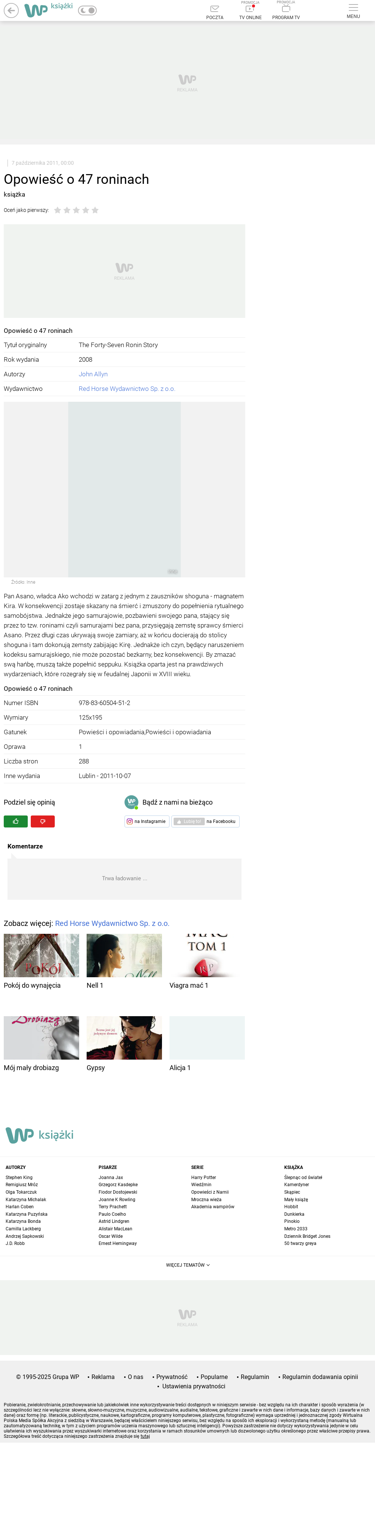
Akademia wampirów (212, 1206)
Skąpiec (292, 1192)
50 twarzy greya (300, 1243)
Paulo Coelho (112, 1214)
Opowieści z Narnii (210, 1192)
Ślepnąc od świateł (303, 1177)
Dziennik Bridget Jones (307, 1236)
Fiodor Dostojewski (118, 1192)
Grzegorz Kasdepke (118, 1184)
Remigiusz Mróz (22, 1184)
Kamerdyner (296, 1184)
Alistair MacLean (115, 1228)
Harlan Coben (20, 1206)
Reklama (103, 1376)
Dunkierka (294, 1214)
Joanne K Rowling (117, 1199)
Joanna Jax (111, 1177)
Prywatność (172, 1376)
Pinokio (292, 1221)
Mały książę (296, 1199)
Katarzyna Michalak (26, 1199)
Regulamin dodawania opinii (320, 1376)
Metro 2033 (296, 1228)
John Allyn (93, 374)
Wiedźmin (201, 1184)
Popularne (214, 1376)
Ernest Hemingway (118, 1243)
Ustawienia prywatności (193, 1386)
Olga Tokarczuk (21, 1192)
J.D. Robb (15, 1243)
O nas (135, 1376)
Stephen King (19, 1177)
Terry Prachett (113, 1206)
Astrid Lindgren (114, 1221)
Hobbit (291, 1206)
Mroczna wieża (206, 1199)
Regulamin (255, 1376)
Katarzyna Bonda (23, 1221)
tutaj (145, 1436)
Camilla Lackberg (23, 1228)
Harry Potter (203, 1177)
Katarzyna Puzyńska (27, 1214)
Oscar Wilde (111, 1236)
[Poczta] (215, 13)
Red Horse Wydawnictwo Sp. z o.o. (127, 388)
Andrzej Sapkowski (25, 1236)
